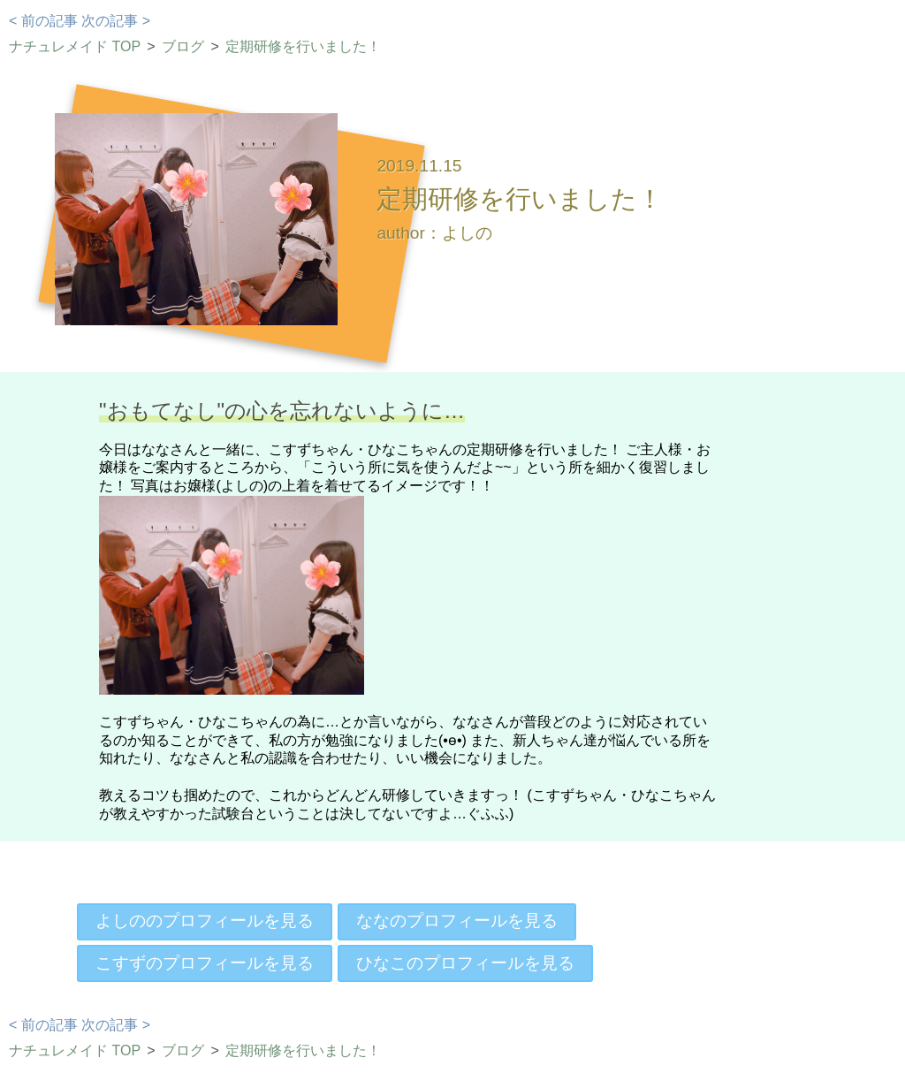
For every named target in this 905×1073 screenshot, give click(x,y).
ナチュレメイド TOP (75, 46)
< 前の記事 (43, 20)
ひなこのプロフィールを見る (465, 963)
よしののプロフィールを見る (204, 920)
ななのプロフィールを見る (457, 920)
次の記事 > (115, 20)
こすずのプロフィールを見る (204, 963)
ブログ (183, 46)
